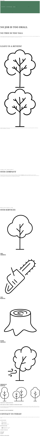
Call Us (11, 6)
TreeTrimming (3, 254)
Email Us (14, 6)
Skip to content (2, 0)
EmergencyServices (3, 385)
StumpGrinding (3, 341)
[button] (2, 37)
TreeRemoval (2, 297)
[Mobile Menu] (0, 20)
